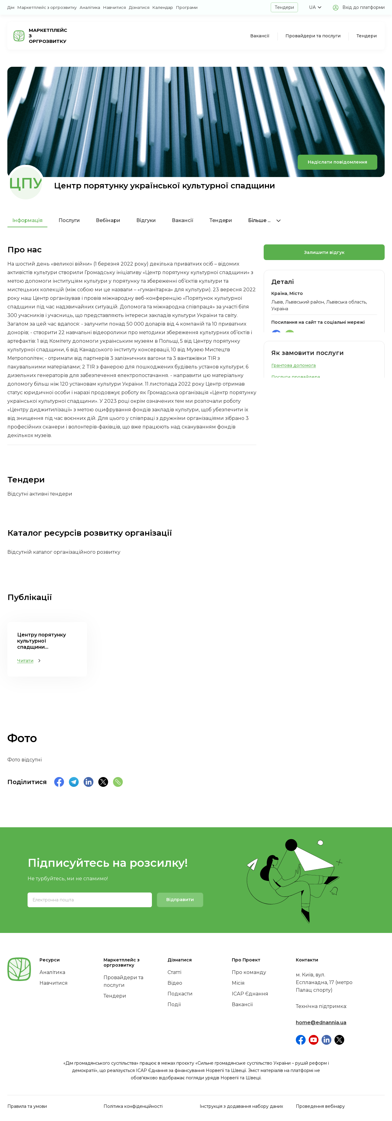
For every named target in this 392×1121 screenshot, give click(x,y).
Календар (163, 7)
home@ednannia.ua (321, 1022)
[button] (315, 7)
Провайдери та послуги (313, 36)
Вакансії (260, 36)
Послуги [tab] (69, 220)
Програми (187, 7)
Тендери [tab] (220, 220)
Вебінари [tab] (108, 220)
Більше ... (264, 220)
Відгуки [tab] (146, 220)
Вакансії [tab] (183, 220)
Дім (10, 7)
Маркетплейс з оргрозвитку (47, 7)
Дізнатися (139, 7)
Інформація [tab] (27, 220)
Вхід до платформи (363, 7)
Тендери (284, 7)
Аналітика (90, 7)
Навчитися (114, 7)
